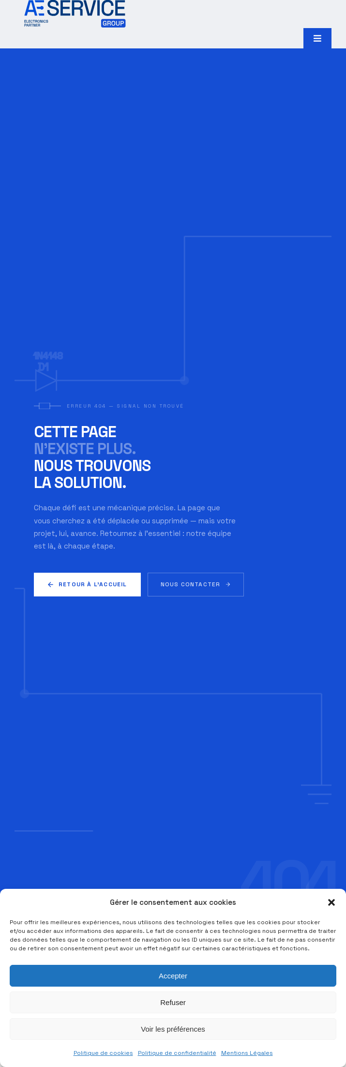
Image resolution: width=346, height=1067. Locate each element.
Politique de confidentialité (177, 1053)
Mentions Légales (247, 1053)
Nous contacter (196, 584)
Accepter (173, 976)
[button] (331, 902)
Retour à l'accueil (87, 584)
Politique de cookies (103, 1053)
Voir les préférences (173, 1029)
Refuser (173, 1002)
